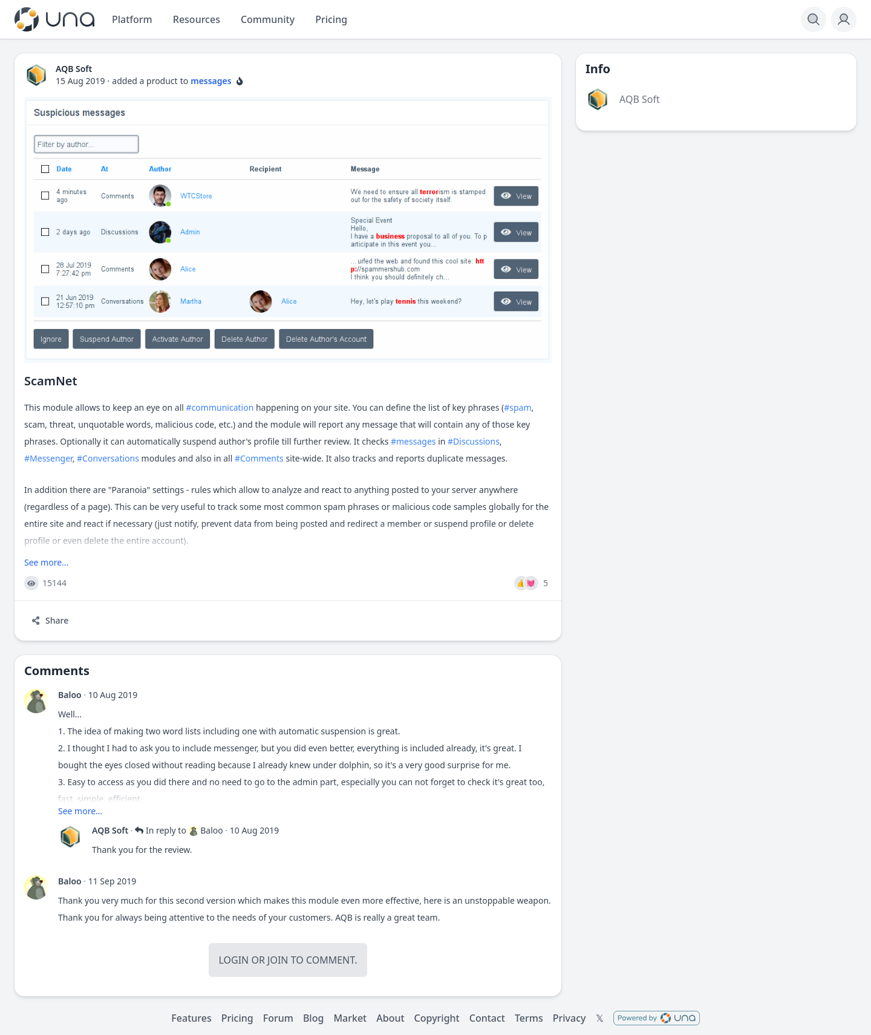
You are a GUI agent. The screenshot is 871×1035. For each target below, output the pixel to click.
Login (233, 960)
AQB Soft (110, 830)
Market (350, 1018)
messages (211, 81)
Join (277, 960)
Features (191, 1018)
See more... (46, 562)
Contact (487, 1018)
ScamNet (50, 381)
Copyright (437, 1018)
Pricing (237, 1018)
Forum (278, 1018)
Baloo (70, 694)
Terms (529, 1018)
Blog (313, 1018)
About (390, 1018)
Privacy (569, 1018)
